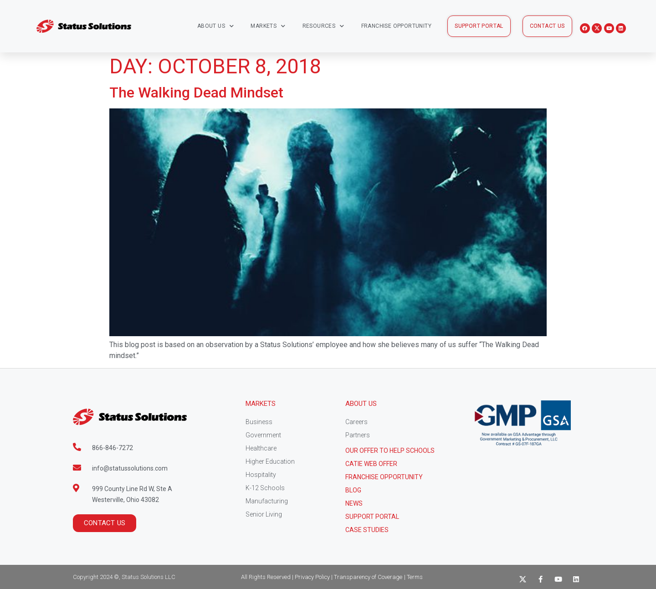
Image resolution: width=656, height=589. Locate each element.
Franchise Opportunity (396, 26)
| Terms (413, 577)
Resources (323, 26)
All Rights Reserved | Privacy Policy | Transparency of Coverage (321, 577)
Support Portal (372, 516)
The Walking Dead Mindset (196, 92)
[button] (479, 26)
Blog (353, 490)
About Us (215, 26)
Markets (268, 26)
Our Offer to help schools (390, 450)
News (354, 503)
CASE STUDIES (367, 529)
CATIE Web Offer (371, 463)
